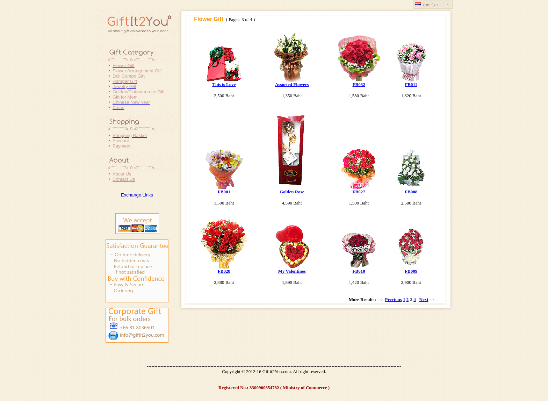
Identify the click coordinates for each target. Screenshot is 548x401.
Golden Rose (292, 191)
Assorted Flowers (292, 84)
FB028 (224, 271)
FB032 (359, 84)
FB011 (411, 84)
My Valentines (292, 271)
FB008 (411, 191)
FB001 (224, 191)
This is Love (224, 84)
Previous (393, 299)
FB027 (359, 191)
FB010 (359, 271)
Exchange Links (137, 195)
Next (423, 299)
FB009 (411, 271)
